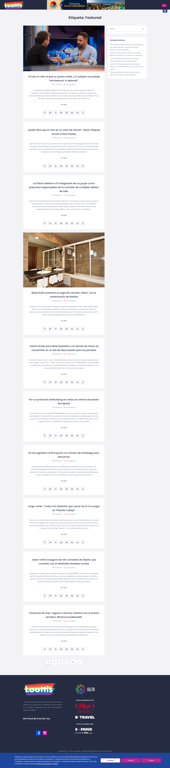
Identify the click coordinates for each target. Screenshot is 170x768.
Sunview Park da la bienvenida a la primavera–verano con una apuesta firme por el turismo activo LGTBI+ (126, 66)
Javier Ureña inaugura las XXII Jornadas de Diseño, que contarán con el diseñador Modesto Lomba (63, 568)
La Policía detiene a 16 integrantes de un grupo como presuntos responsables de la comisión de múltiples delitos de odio (64, 187)
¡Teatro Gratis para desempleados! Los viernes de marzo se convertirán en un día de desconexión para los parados (64, 350)
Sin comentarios (70, 84)
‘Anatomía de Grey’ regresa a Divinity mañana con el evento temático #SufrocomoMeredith (63, 623)
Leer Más (64, 105)
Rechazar (131, 760)
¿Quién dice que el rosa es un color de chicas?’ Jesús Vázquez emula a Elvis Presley (64, 132)
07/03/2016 (57, 412)
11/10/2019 (57, 84)
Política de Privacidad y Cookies (47, 764)
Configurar (110, 760)
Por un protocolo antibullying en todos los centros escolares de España (64, 406)
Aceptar (151, 760)
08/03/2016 (57, 138)
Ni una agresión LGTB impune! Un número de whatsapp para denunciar (64, 459)
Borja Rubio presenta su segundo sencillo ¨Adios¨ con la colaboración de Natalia (64, 295)
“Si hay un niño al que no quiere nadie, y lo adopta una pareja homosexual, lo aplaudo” (64, 78)
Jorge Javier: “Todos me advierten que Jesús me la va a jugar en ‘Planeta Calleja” (64, 513)
